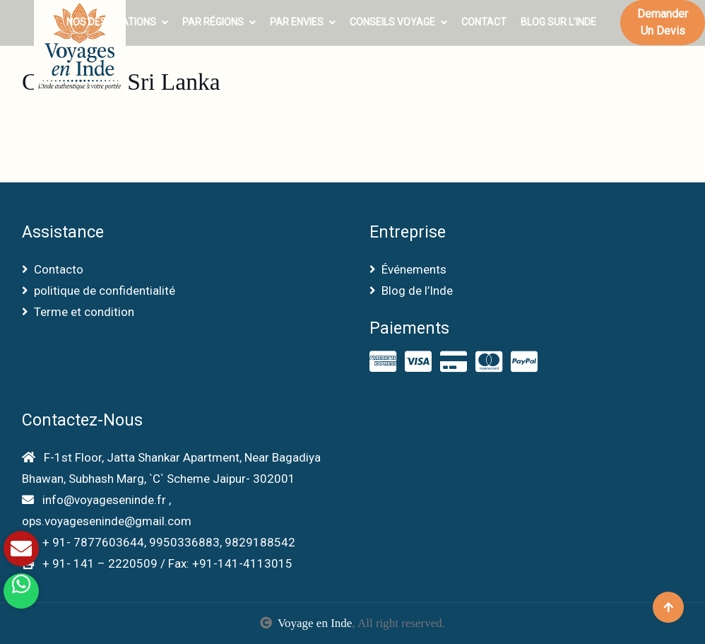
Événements (407, 269)
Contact (483, 22)
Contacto (52, 269)
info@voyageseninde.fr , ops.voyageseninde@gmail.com (106, 510)
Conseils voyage (392, 22)
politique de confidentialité (98, 290)
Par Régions (213, 22)
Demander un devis (662, 22)
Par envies (297, 22)
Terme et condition (78, 312)
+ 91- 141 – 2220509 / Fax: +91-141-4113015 (157, 563)
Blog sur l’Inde (558, 22)
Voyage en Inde (315, 623)
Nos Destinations (111, 22)
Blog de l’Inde (411, 290)
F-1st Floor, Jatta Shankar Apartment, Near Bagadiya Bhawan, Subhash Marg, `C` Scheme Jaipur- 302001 (171, 468)
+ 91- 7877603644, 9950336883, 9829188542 (158, 542)
